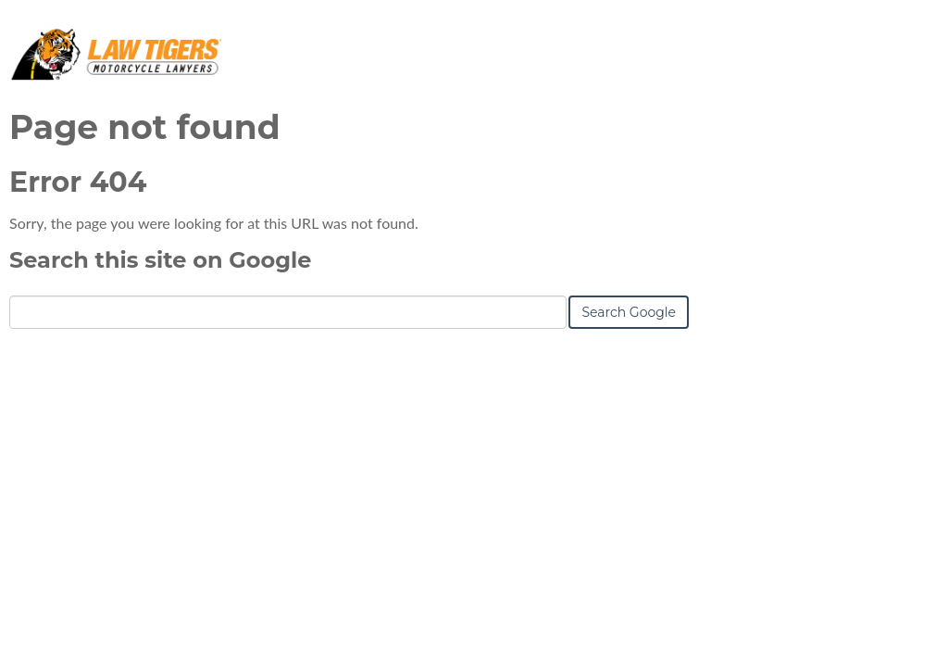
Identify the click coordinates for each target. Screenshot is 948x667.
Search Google (628, 312)
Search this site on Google (160, 259)
